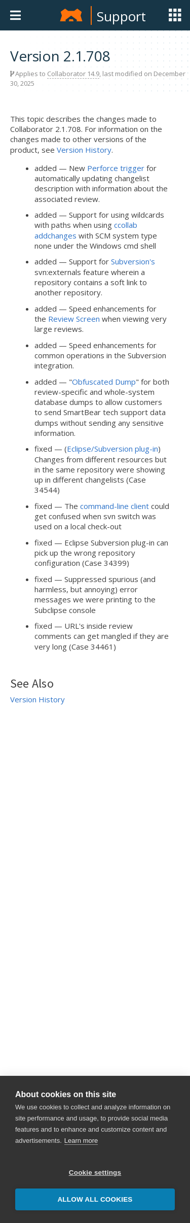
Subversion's (133, 261)
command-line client (114, 506)
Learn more (81, 1140)
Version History (84, 150)
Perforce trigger (115, 168)
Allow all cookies (94, 1199)
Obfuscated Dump (104, 382)
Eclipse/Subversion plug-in (112, 449)
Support (121, 16)
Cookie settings (95, 1172)
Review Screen (74, 319)
